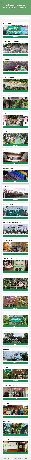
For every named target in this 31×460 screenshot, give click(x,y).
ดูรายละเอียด (15, 36)
